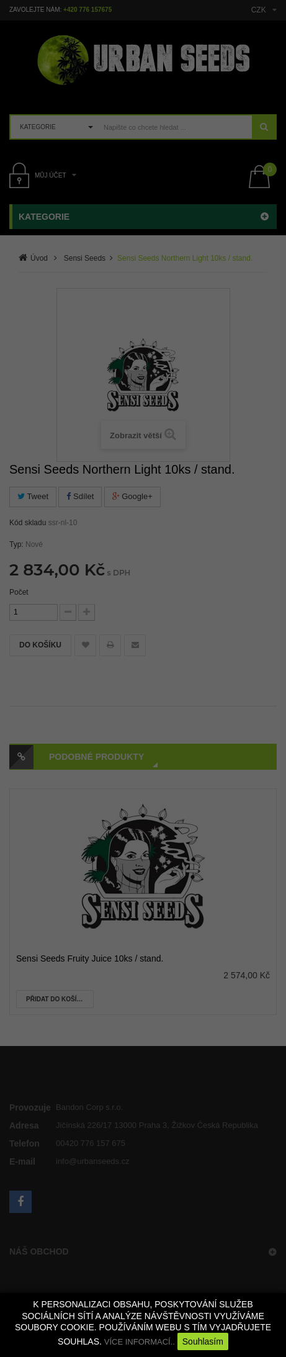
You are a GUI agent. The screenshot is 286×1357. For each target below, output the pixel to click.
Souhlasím (202, 1341)
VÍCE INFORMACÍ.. (139, 1341)
